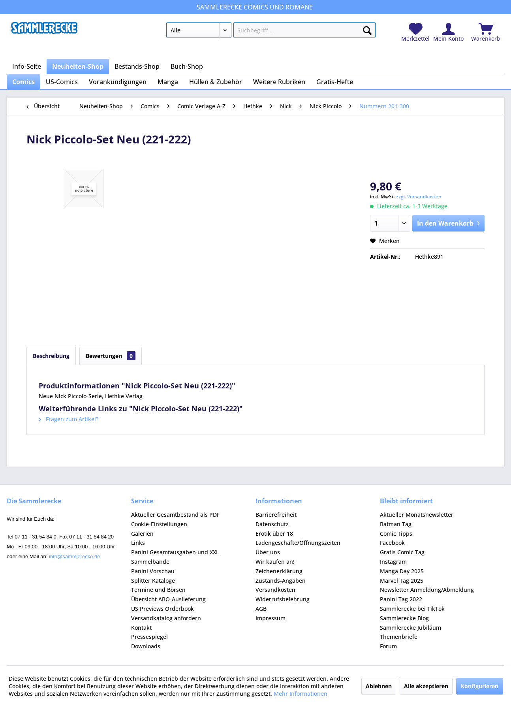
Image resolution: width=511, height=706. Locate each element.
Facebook (392, 542)
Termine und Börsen (158, 589)
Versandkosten (275, 589)
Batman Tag (395, 524)
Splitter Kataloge (153, 580)
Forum (388, 646)
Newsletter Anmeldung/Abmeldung (427, 589)
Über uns (268, 552)
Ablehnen (379, 686)
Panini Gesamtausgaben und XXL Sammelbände (175, 556)
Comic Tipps (396, 533)
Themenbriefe (398, 636)
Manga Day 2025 (402, 571)
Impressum (271, 618)
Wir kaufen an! (275, 561)
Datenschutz (272, 524)
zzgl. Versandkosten (418, 196)
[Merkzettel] (415, 32)
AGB (261, 608)
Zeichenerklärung (279, 571)
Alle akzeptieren (426, 686)
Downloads (145, 646)
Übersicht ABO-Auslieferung (168, 599)
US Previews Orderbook (162, 608)
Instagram (393, 561)
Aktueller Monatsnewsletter (416, 514)
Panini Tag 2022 (401, 599)
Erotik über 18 (274, 533)
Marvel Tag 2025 (401, 580)
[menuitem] (270, 31)
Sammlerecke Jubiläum (410, 627)
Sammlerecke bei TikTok (412, 608)
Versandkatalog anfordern (166, 618)
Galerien (142, 533)
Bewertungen (110, 355)
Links (138, 542)
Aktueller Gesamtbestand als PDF (175, 514)
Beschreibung (51, 356)
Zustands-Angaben (281, 580)
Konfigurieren (479, 686)
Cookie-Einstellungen (159, 524)
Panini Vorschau (153, 571)
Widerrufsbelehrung (283, 599)
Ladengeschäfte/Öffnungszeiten (298, 542)
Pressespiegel (149, 636)
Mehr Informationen (300, 693)
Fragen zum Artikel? (68, 419)
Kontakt (141, 627)
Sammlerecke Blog (404, 618)
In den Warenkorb (448, 222)
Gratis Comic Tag (402, 552)
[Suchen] (367, 29)
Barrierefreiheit (276, 514)
